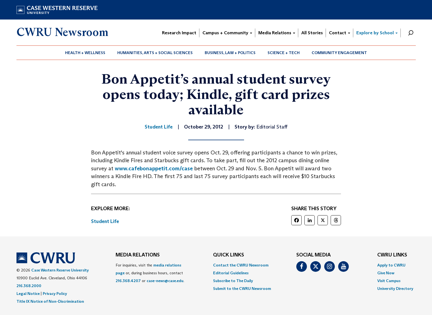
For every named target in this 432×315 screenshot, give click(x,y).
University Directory (395, 288)
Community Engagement (339, 52)
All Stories (312, 32)
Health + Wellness (85, 52)
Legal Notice (28, 293)
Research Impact (179, 32)
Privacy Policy (55, 293)
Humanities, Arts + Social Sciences (155, 52)
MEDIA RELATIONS (138, 255)
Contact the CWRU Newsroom (241, 265)
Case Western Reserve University (60, 270)
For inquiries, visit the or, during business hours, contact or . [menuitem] (150, 273)
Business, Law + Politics (230, 52)
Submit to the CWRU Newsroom (242, 288)
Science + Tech (284, 52)
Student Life (105, 221)
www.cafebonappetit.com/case (154, 168)
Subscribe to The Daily (233, 280)
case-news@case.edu (165, 280)
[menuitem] (85, 53)
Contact (339, 32)
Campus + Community (227, 32)
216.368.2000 (28, 285)
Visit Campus (388, 280)
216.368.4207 (128, 280)
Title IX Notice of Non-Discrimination (50, 301)
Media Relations (276, 32)
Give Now (385, 272)
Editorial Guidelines (231, 272)
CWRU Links (392, 255)
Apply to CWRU (391, 265)
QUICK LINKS (228, 255)
